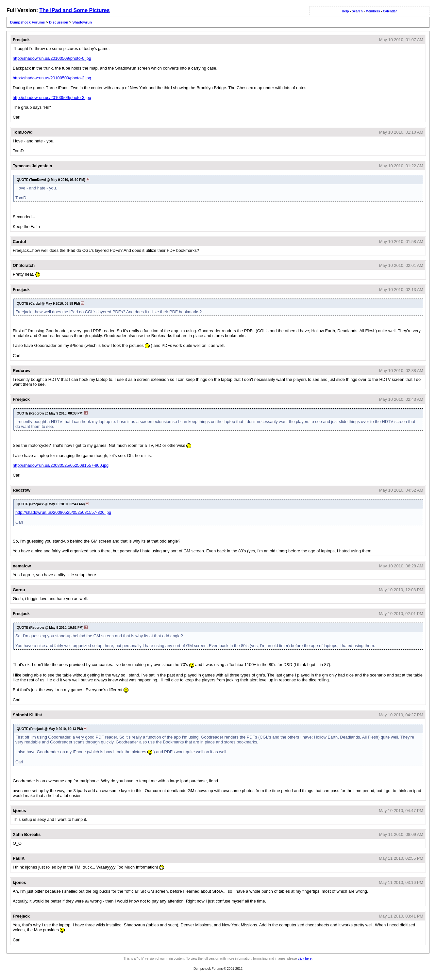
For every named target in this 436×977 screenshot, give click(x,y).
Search (357, 11)
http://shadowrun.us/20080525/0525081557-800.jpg (61, 465)
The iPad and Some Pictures (74, 10)
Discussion (58, 22)
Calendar (390, 11)
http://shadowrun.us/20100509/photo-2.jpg (52, 77)
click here (304, 958)
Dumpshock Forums (27, 22)
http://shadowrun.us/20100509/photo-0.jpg (52, 58)
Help (345, 11)
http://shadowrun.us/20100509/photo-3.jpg (52, 97)
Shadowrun (82, 22)
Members (373, 11)
